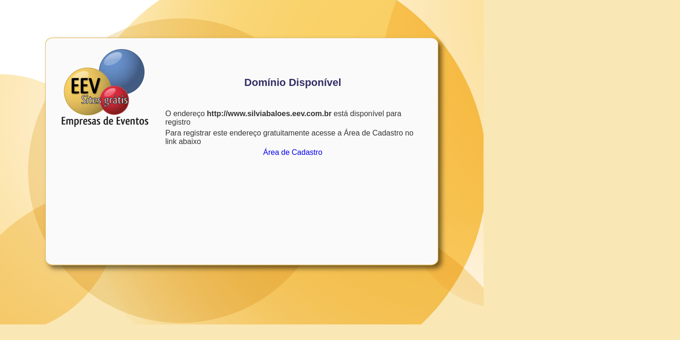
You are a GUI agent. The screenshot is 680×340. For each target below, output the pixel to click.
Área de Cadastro (292, 152)
